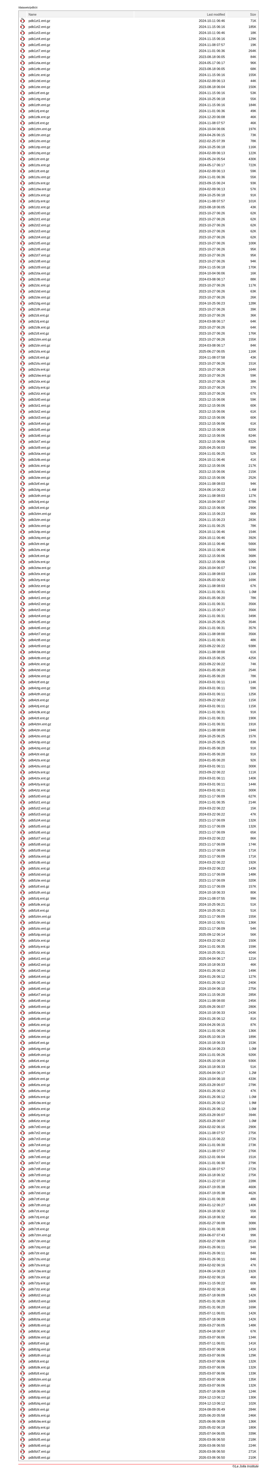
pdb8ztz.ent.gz (39, 1433)
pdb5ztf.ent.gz (39, 886)
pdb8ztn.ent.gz (39, 1385)
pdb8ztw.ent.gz (39, 1421)
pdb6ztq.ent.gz (39, 1073)
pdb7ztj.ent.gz (39, 1217)
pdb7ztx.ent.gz (39, 1277)
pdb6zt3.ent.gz (39, 970)
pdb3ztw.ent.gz (39, 568)
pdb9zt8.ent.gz (39, 1457)
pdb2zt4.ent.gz (39, 237)
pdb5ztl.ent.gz (39, 910)
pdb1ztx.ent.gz (39, 195)
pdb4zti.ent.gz (39, 700)
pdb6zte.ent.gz (39, 1036)
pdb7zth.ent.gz (39, 1205)
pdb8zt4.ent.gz (39, 1307)
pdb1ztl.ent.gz (39, 123)
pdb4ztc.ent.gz (39, 664)
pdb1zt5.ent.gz (39, 45)
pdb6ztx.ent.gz (39, 1109)
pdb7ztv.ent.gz (39, 1265)
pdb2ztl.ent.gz (39, 333)
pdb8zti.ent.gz (39, 1361)
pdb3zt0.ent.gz (39, 399)
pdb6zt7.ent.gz (39, 994)
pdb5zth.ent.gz (39, 892)
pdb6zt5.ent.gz (39, 982)
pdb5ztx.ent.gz (39, 940)
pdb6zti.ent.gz (39, 1061)
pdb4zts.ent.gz (39, 760)
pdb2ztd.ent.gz (39, 291)
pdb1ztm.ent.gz (40, 129)
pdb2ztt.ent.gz (39, 357)
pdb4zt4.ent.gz (39, 616)
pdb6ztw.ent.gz (39, 1103)
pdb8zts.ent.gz (39, 1415)
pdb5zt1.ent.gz (39, 802)
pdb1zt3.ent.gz (39, 33)
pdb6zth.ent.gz (39, 1055)
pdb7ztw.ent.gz (39, 1271)
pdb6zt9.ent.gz (39, 1006)
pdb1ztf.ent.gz (39, 93)
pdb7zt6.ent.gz (39, 1157)
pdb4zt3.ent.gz (39, 610)
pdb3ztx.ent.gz (39, 574)
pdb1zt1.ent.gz (39, 21)
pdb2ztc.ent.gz (39, 285)
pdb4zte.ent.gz (39, 676)
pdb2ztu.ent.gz (39, 363)
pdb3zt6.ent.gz (39, 435)
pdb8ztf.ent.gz (39, 1343)
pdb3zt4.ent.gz (39, 423)
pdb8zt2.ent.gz (39, 1295)
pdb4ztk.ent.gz (39, 712)
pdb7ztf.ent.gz (39, 1199)
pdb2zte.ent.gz (39, 297)
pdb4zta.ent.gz (39, 652)
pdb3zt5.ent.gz (39, 429)
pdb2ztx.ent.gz (39, 381)
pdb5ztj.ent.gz (39, 898)
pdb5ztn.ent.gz (39, 922)
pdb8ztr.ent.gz (39, 1409)
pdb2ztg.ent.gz (39, 303)
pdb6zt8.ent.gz (39, 1000)
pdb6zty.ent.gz (39, 1115)
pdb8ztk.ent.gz (39, 1367)
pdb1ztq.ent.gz (39, 153)
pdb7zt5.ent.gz (39, 1151)
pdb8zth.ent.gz (39, 1355)
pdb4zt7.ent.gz (39, 634)
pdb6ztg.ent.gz (39, 1048)
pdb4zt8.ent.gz (39, 640)
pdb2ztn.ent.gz (39, 345)
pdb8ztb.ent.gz (39, 1325)
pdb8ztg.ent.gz (39, 1349)
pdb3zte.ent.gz (39, 477)
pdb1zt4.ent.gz (39, 39)
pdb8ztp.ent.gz (39, 1397)
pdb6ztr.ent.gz (39, 1079)
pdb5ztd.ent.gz (39, 874)
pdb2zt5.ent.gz (39, 243)
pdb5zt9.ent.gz (39, 850)
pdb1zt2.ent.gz (39, 27)
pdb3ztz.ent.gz (39, 586)
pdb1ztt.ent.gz (39, 171)
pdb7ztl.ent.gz (39, 1229)
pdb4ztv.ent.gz (39, 772)
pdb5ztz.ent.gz (39, 952)
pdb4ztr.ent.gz (39, 754)
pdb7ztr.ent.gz (39, 1253)
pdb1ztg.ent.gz (39, 99)
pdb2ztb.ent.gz (39, 279)
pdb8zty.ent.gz (39, 1427)
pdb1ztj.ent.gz (39, 111)
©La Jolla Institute (245, 1466)
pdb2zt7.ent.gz (39, 255)
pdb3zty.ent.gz (39, 580)
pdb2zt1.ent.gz (39, 219)
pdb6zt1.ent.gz (39, 958)
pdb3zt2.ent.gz (39, 411)
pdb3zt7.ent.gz (39, 441)
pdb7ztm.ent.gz (40, 1235)
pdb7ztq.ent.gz (39, 1247)
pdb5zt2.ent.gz (39, 808)
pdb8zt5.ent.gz (39, 1313)
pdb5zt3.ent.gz (39, 814)
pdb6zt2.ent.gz (39, 964)
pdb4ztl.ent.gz (39, 718)
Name (33, 14)
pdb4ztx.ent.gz (39, 778)
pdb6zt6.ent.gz (39, 988)
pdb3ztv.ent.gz (39, 562)
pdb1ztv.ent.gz (39, 183)
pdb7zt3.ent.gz (39, 1139)
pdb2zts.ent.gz (39, 351)
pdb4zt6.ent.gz (39, 628)
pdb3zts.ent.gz (39, 550)
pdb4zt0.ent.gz (39, 592)
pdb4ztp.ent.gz (39, 742)
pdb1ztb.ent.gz (39, 69)
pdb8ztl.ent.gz (39, 1373)
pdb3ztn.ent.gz (39, 519)
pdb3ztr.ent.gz (39, 544)
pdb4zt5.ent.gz (39, 622)
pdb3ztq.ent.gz (39, 538)
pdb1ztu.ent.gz (39, 177)
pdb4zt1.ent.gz (39, 598)
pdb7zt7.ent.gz (39, 1163)
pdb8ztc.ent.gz (39, 1331)
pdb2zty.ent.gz (39, 387)
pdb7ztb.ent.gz (39, 1181)
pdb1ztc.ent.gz (39, 75)
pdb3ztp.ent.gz (39, 532)
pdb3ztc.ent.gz (39, 465)
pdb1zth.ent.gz (39, 105)
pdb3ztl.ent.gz (39, 507)
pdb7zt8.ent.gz (39, 1169)
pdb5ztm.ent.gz (40, 916)
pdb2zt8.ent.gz (39, 261)
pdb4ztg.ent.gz (39, 688)
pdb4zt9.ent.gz (39, 646)
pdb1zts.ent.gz (39, 165)
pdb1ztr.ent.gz (39, 159)
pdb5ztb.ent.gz (39, 862)
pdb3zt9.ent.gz (39, 447)
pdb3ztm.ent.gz (40, 513)
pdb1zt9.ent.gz (39, 57)
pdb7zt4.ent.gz (39, 1145)
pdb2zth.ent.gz (39, 309)
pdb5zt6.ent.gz (39, 832)
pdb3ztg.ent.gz (39, 489)
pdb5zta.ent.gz (39, 856)
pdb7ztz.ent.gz (39, 1289)
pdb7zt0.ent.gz (39, 1127)
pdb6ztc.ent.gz (39, 1024)
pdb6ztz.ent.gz (39, 1121)
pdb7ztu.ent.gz (39, 1259)
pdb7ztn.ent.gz (39, 1241)
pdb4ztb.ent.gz (39, 658)
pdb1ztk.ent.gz (39, 117)
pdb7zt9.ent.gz (39, 1175)
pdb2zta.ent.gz (39, 273)
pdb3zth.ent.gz (39, 495)
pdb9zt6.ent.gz (39, 1445)
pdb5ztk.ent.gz (39, 904)
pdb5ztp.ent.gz (39, 934)
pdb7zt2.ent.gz (39, 1133)
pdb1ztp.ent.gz (39, 147)
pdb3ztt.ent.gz (39, 556)
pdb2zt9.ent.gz (39, 267)
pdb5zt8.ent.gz (39, 844)
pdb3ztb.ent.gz (39, 459)
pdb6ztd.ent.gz (39, 1030)
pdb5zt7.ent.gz (39, 838)
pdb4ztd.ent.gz (39, 670)
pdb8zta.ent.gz (39, 1319)
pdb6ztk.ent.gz (39, 1067)
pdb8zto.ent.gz (39, 1391)
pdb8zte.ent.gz (39, 1337)
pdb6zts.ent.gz (39, 1085)
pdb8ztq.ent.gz (39, 1403)
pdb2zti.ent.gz (39, 315)
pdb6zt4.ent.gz (39, 976)
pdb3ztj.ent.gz (39, 501)
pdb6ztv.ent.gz (39, 1097)
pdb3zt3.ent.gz (39, 417)
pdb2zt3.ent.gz (39, 231)
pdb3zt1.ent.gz (39, 405)
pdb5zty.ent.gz (39, 946)
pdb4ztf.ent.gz (39, 682)
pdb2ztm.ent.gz (40, 339)
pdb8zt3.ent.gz (39, 1301)
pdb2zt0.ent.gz (39, 213)
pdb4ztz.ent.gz (39, 790)
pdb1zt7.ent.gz (39, 51)
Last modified (216, 14)
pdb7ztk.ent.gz (39, 1223)
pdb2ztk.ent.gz (39, 327)
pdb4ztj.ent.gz (39, 706)
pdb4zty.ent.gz (39, 784)
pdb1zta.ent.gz (39, 63)
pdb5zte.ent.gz (39, 880)
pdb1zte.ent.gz (39, 87)
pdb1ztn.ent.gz (39, 135)
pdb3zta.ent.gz (39, 453)
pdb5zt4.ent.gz (39, 820)
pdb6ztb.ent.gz (39, 1018)
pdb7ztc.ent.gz (39, 1187)
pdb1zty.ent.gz (39, 201)
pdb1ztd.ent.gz (39, 81)
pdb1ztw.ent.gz (39, 189)
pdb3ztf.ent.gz (39, 483)
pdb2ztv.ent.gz (39, 369)
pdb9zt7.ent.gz (39, 1451)
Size (253, 14)
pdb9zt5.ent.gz (39, 1439)
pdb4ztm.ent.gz (40, 724)
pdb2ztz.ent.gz (39, 393)
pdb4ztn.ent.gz (39, 730)
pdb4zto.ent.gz (39, 736)
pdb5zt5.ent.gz (39, 826)
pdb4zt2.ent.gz (39, 604)
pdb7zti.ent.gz (39, 1211)
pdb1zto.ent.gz (39, 141)
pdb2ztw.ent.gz (39, 375)
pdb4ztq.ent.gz (39, 748)
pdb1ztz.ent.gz (39, 207)
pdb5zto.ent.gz (39, 928)
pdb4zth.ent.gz (39, 694)
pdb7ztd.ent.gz (39, 1193)
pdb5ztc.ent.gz (39, 868)
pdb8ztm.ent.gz (40, 1379)
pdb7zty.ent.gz (39, 1283)
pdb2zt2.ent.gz (39, 225)
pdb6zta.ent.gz (39, 1012)
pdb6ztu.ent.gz (39, 1091)
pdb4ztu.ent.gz (39, 766)
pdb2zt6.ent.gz (39, 249)
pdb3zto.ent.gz (39, 526)
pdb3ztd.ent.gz (39, 471)
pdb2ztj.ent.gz (39, 321)
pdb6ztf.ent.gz (39, 1042)
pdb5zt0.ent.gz (39, 796)
